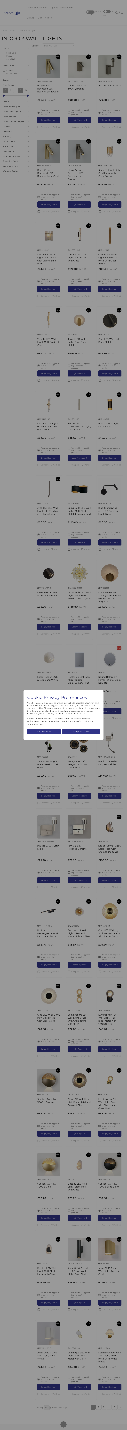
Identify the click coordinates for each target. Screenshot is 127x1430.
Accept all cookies (81, 731)
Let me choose (44, 731)
